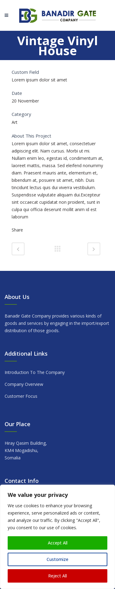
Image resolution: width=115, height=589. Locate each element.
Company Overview (24, 384)
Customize (57, 559)
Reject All (57, 576)
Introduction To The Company (35, 372)
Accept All (57, 543)
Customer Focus (21, 396)
